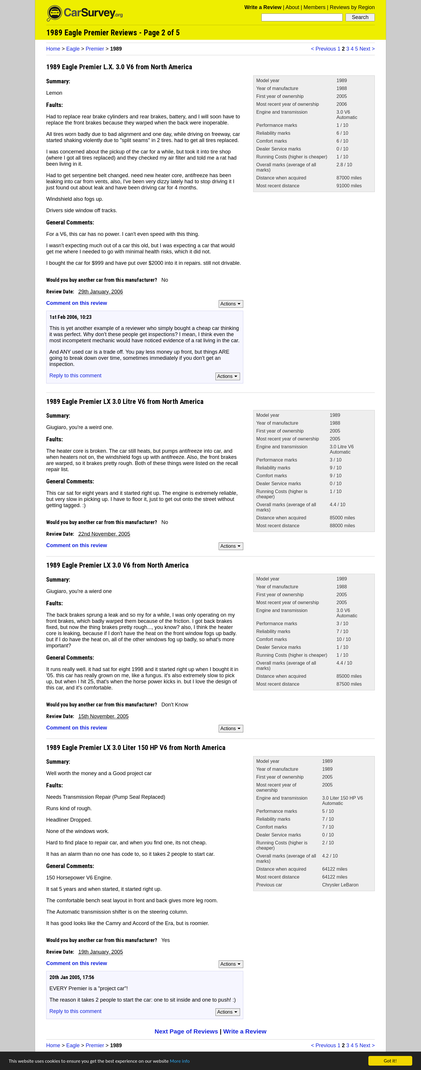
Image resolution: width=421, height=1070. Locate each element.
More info (180, 1061)
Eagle (73, 49)
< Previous (323, 49)
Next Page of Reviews (186, 1031)
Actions (231, 303)
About (292, 7)
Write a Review (263, 7)
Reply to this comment (75, 375)
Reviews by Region (352, 7)
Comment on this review (76, 303)
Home (53, 49)
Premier (95, 49)
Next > (367, 49)
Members (314, 7)
